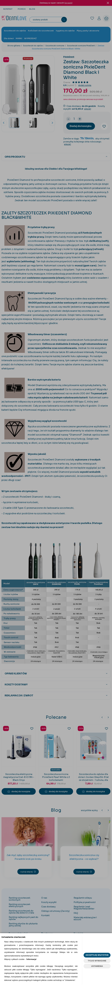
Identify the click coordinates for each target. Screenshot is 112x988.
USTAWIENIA (97, 966)
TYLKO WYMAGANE (97, 961)
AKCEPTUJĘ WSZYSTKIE (96, 955)
